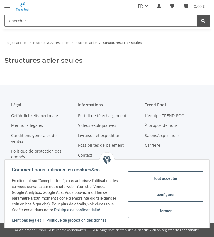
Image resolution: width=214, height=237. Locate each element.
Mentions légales (28, 220)
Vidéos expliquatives (97, 125)
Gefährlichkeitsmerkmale (34, 115)
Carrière (152, 145)
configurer (164, 191)
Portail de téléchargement (102, 115)
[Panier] (194, 6)
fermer (164, 207)
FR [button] (140, 6)
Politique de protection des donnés (78, 220)
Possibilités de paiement (101, 145)
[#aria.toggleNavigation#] (7, 3)
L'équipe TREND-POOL (165, 115)
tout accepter (163, 175)
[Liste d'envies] (172, 6)
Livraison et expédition (99, 135)
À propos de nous (161, 125)
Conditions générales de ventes (34, 138)
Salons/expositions (162, 135)
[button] (159, 6)
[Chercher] (100, 21)
